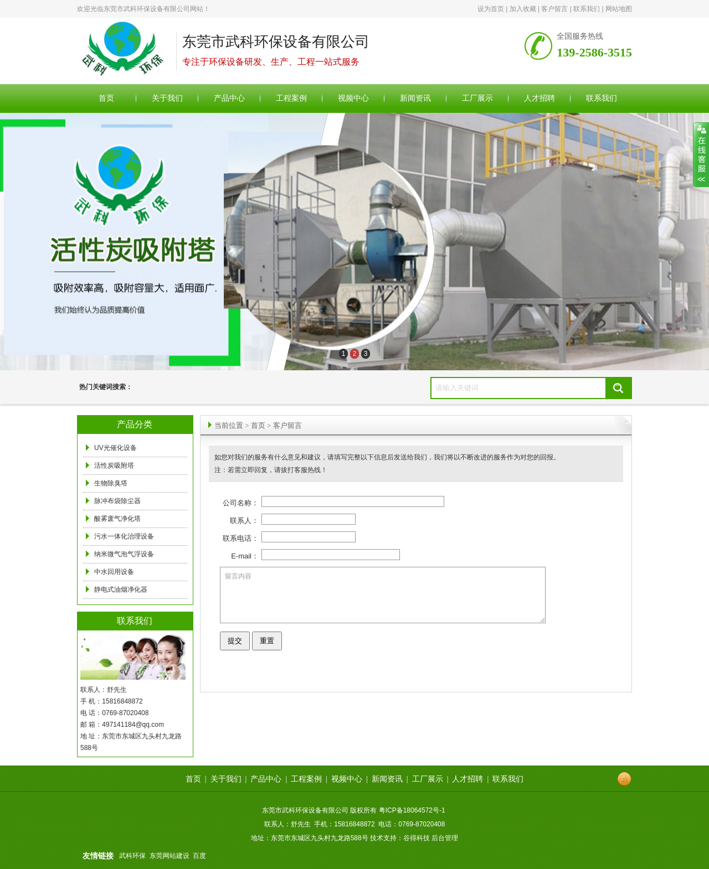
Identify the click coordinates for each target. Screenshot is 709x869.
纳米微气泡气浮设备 (124, 554)
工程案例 (306, 779)
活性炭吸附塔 (114, 465)
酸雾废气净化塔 (117, 519)
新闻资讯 (387, 779)
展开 (701, 155)
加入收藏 (523, 9)
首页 (258, 425)
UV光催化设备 (115, 448)
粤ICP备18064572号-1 (412, 810)
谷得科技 (416, 838)
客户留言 (554, 9)
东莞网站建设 (169, 856)
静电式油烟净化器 (120, 589)
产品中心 (265, 779)
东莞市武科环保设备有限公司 (147, 9)
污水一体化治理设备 (124, 536)
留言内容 (383, 600)
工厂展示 (427, 779)
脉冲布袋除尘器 (117, 501)
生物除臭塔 (110, 483)
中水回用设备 (114, 572)
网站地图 (618, 9)
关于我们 (226, 779)
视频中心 (346, 779)
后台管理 (444, 838)
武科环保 (132, 856)
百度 (199, 856)
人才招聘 (467, 779)
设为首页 (490, 9)
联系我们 (586, 9)
